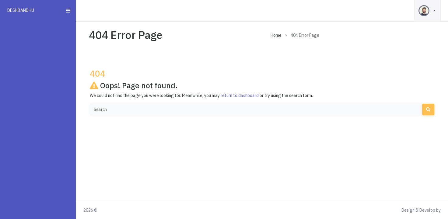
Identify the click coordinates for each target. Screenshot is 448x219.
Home (276, 35)
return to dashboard (240, 95)
